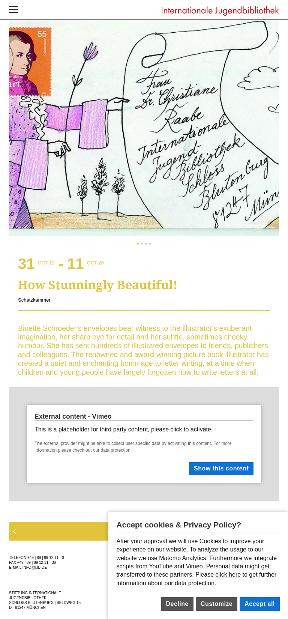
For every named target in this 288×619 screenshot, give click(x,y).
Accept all (259, 604)
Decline (177, 604)
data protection (115, 450)
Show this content (221, 468)
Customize (216, 604)
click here (228, 574)
